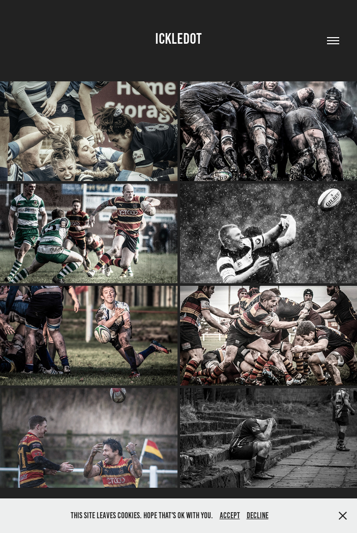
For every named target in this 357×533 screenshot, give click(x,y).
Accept (230, 515)
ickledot (178, 39)
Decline (258, 515)
